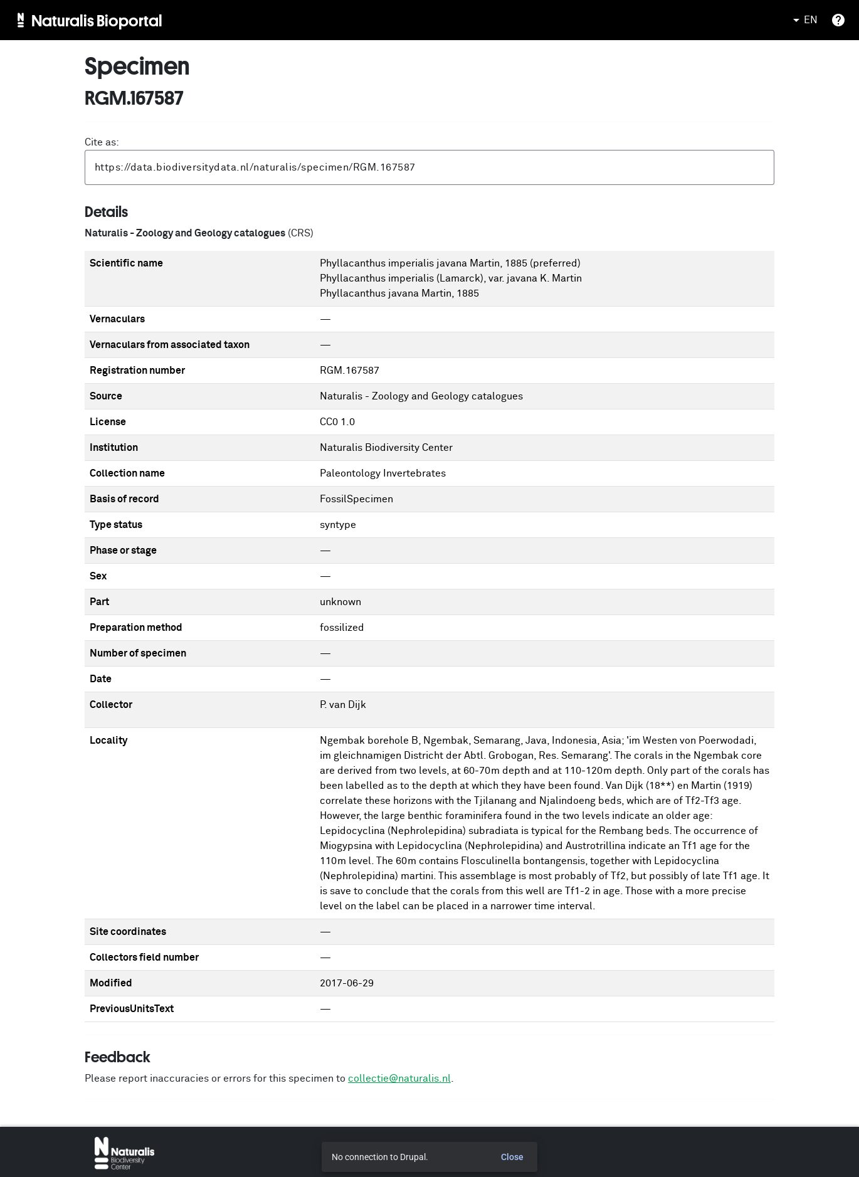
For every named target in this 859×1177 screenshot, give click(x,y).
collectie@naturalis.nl (399, 1079)
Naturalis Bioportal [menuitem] (96, 20)
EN (803, 20)
